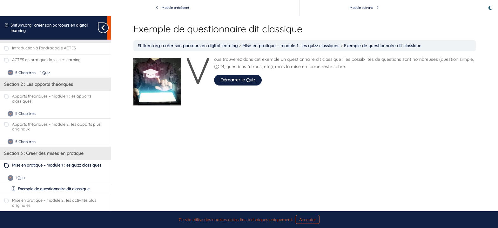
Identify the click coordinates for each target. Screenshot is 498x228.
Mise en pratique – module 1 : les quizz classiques (291, 45)
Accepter (307, 219)
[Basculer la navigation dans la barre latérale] (109, 28)
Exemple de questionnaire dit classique (382, 45)
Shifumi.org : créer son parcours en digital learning (188, 45)
